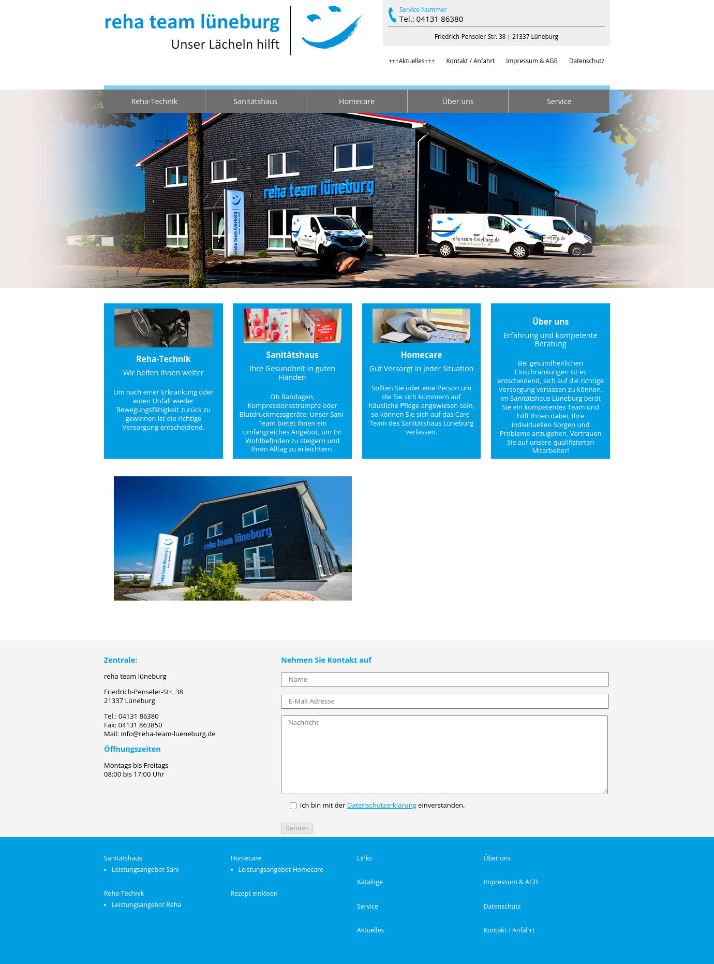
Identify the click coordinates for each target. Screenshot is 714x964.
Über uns (458, 101)
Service (559, 101)
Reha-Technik (154, 101)
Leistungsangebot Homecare (281, 869)
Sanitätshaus (255, 101)
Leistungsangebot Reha (146, 904)
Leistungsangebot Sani (145, 869)
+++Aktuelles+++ (412, 60)
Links (365, 858)
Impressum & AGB (532, 60)
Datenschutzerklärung (381, 805)
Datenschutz (586, 60)
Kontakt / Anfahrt (470, 60)
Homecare (357, 101)
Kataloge (370, 882)
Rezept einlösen (254, 893)
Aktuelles (370, 930)
